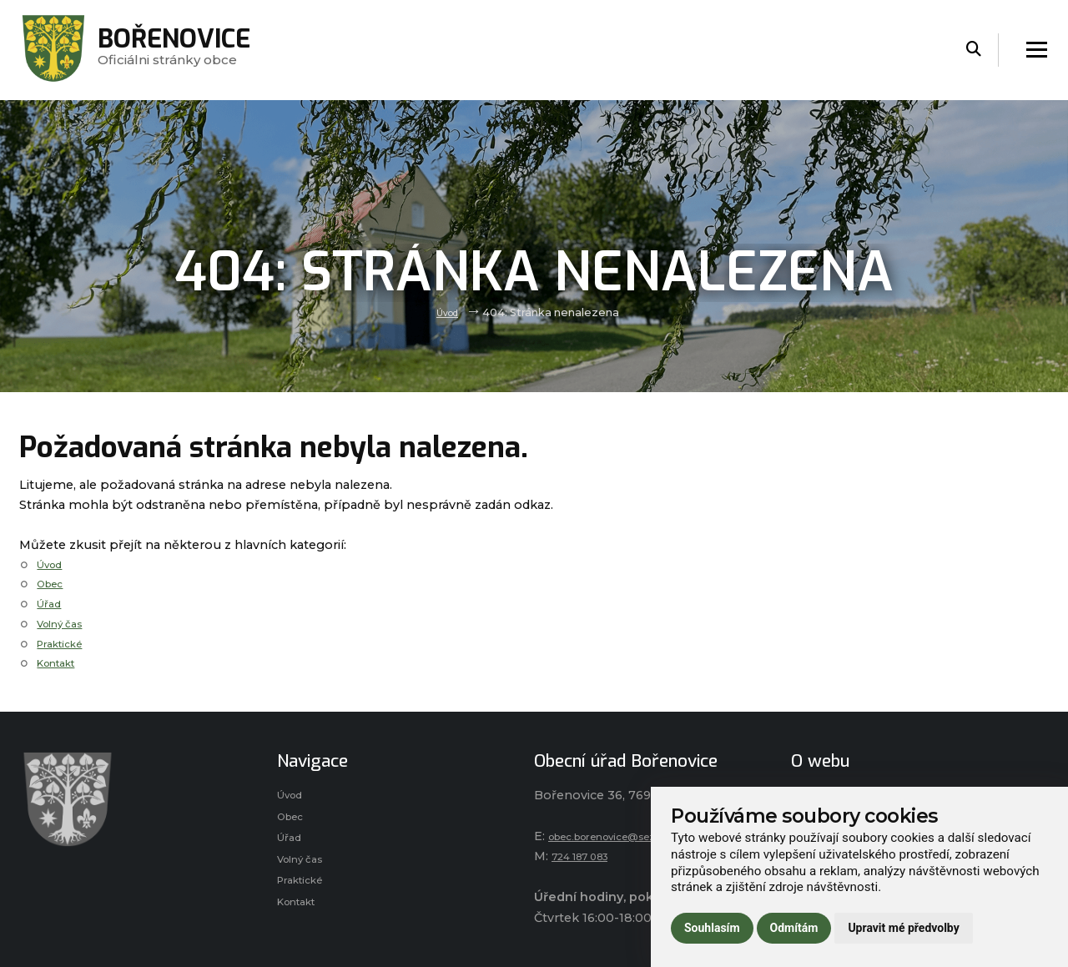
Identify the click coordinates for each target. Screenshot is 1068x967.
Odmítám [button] (794, 927)
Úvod (447, 312)
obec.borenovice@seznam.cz (639, 836)
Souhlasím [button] (712, 927)
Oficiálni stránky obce (187, 50)
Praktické (65, 643)
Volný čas (65, 623)
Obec (53, 583)
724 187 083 (589, 856)
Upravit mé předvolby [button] (903, 927)
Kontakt (62, 662)
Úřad (51, 603)
